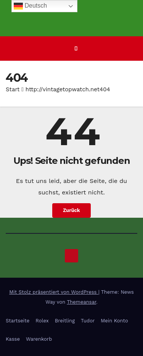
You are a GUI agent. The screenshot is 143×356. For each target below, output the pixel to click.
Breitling (65, 321)
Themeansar (81, 302)
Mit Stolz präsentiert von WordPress (53, 292)
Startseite (17, 321)
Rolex (41, 321)
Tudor (88, 321)
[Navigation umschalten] (76, 48)
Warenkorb (39, 339)
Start (12, 89)
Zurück (71, 210)
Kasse (13, 339)
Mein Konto (114, 321)
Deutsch (30, 6)
